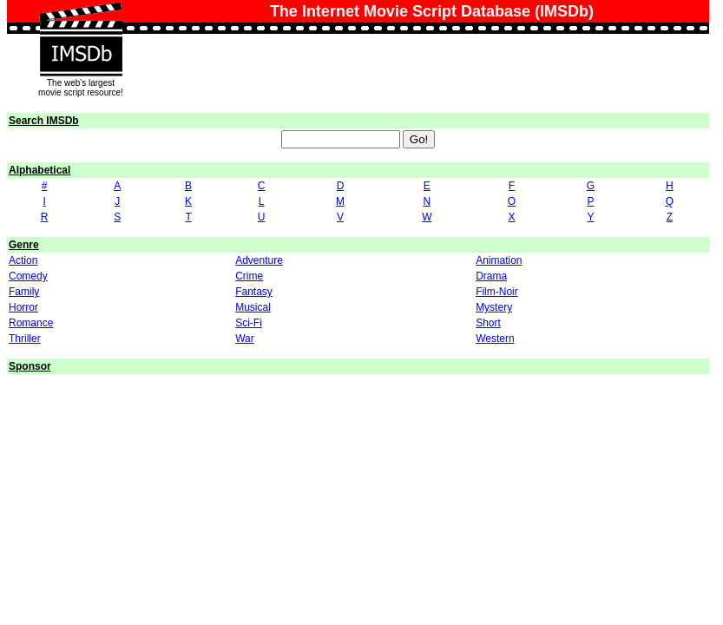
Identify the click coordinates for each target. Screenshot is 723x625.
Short (488, 323)
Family (24, 292)
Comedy (28, 276)
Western (495, 338)
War (244, 338)
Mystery (494, 307)
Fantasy (254, 292)
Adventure (259, 260)
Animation (499, 260)
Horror (23, 307)
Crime (249, 276)
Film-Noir (497, 292)
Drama (491, 276)
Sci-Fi (248, 323)
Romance (31, 323)
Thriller (25, 338)
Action (23, 260)
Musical (253, 307)
